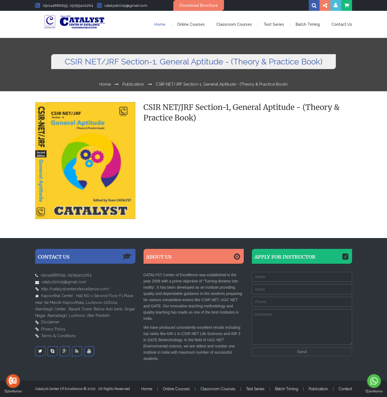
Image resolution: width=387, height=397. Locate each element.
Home (159, 24)
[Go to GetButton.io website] (13, 391)
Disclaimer (50, 322)
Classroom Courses (234, 24)
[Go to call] (13, 381)
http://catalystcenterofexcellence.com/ (75, 289)
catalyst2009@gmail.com (122, 5)
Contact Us (341, 24)
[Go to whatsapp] (374, 381)
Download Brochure (198, 5)
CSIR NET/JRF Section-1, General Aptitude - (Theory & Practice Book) (222, 84)
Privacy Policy (53, 329)
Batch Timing (308, 24)
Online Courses (191, 24)
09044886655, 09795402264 (64, 5)
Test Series (274, 24)
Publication (133, 84)
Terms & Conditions (58, 336)
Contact (345, 389)
